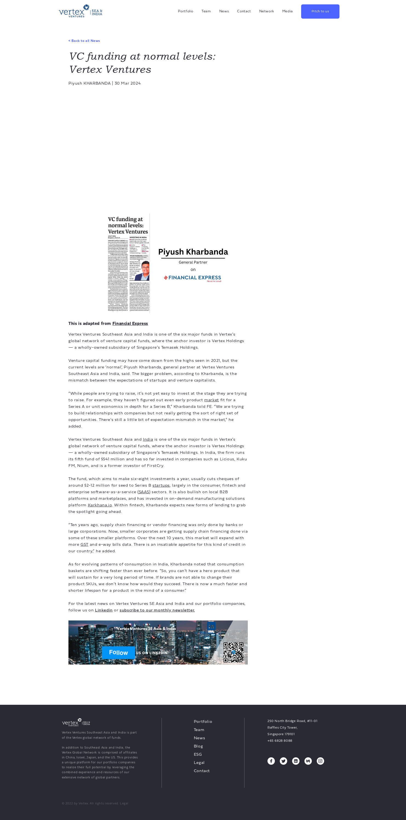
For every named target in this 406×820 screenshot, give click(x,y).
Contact (244, 11)
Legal (199, 763)
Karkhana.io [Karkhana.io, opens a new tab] (100, 505)
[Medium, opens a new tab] (308, 761)
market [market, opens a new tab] (211, 400)
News (224, 11)
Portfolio (185, 11)
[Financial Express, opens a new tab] (130, 324)
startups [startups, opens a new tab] (161, 486)
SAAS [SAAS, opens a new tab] (144, 492)
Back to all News (84, 41)
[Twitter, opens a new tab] (283, 761)
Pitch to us (320, 11)
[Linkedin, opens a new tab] (104, 610)
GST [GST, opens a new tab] (84, 545)
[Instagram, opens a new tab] (320, 761)
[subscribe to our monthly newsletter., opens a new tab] (157, 610)
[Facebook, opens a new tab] (271, 761)
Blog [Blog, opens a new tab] (198, 746)
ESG (198, 755)
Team (206, 11)
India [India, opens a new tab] (148, 440)
